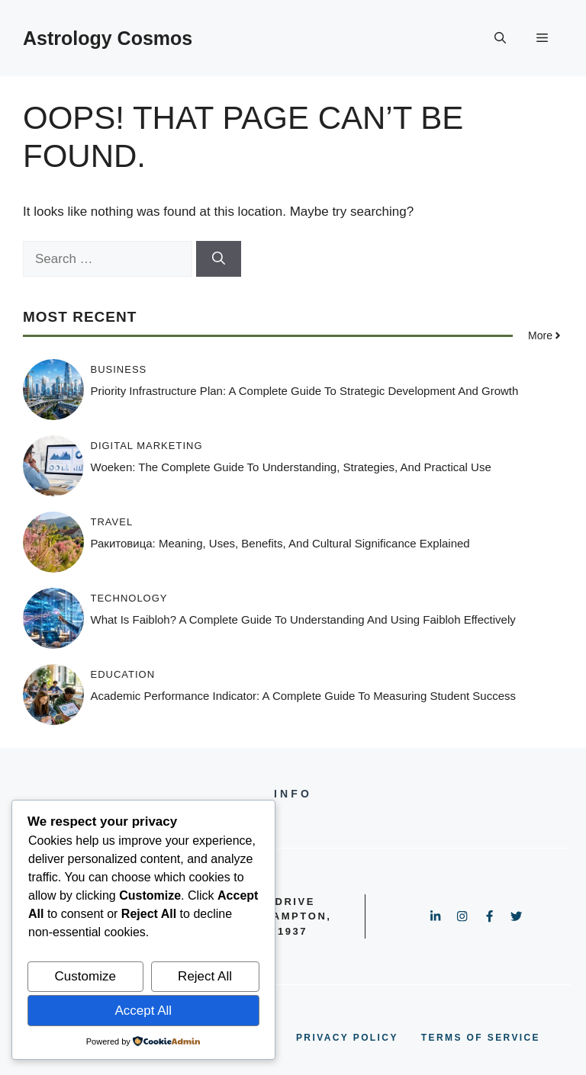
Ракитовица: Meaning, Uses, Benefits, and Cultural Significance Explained (280, 543)
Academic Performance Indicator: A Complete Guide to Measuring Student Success (304, 695)
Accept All (143, 1010)
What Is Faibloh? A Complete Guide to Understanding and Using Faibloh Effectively (303, 619)
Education (123, 674)
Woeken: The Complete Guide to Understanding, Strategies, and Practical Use (291, 466)
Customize (85, 976)
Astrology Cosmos (107, 38)
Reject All (205, 976)
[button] (500, 38)
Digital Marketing (147, 446)
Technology (129, 598)
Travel (112, 522)
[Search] (218, 259)
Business (119, 369)
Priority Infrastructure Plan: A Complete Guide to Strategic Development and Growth (305, 390)
